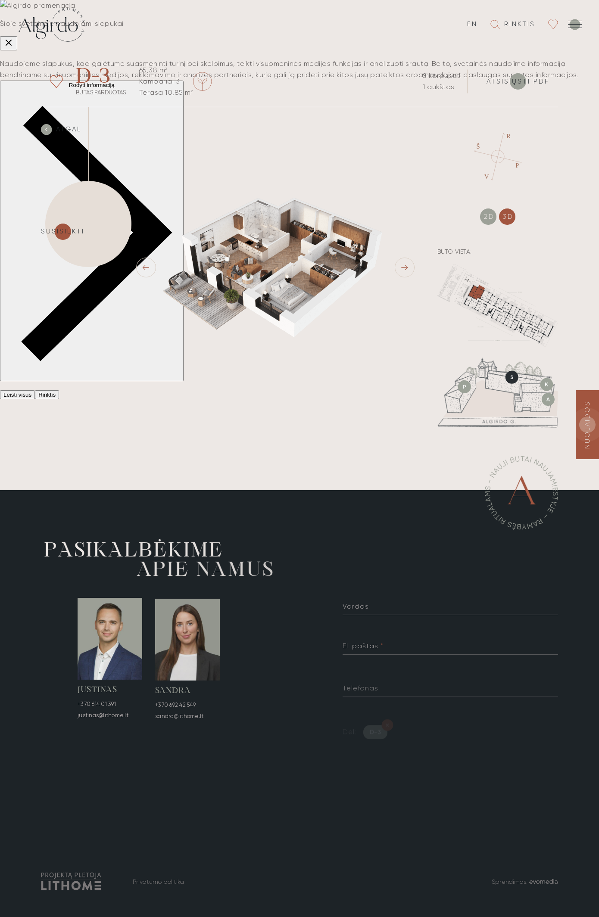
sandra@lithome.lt (179, 721)
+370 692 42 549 (175, 710)
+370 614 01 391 (97, 706)
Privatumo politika (158, 882)
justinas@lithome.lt (103, 717)
